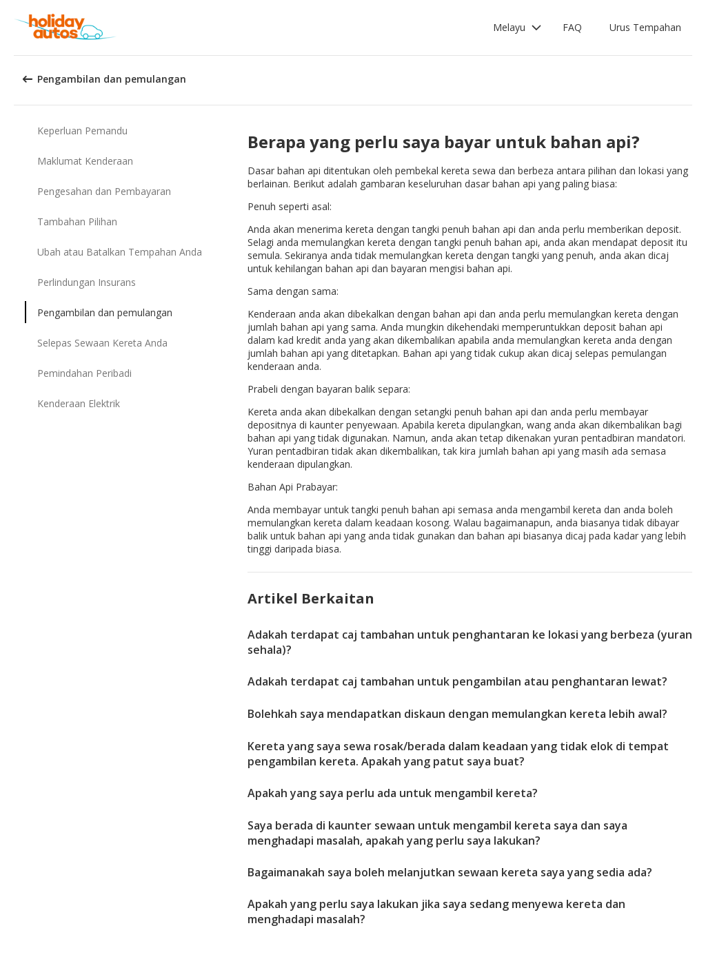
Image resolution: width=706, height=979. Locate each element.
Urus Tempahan (645, 27)
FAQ (572, 27)
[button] (517, 27)
